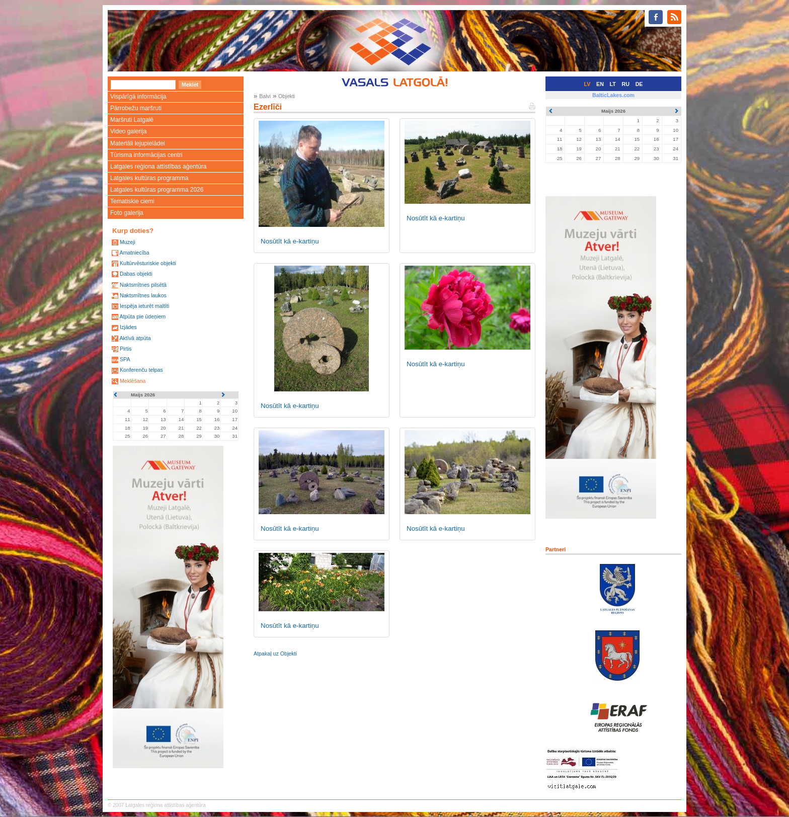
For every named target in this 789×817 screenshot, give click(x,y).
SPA (125, 359)
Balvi (265, 96)
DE (639, 84)
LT (613, 84)
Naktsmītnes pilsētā (143, 285)
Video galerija (128, 131)
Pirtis (126, 349)
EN (600, 84)
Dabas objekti (136, 274)
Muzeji (127, 242)
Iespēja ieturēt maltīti (144, 306)
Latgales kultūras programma (149, 178)
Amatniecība (134, 253)
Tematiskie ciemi (132, 201)
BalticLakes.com (613, 95)
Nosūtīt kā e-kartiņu (290, 241)
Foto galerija (126, 212)
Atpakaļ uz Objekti (275, 653)
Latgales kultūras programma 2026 (156, 189)
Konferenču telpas (141, 370)
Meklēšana (133, 381)
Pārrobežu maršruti (136, 108)
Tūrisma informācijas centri (146, 154)
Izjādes (128, 327)
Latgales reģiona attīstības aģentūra (158, 166)
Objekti (286, 96)
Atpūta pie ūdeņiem (142, 316)
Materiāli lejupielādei (137, 143)
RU (625, 84)
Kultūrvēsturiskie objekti (148, 263)
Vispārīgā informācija (138, 96)
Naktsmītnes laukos (143, 295)
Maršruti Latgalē (131, 119)
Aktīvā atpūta (134, 338)
